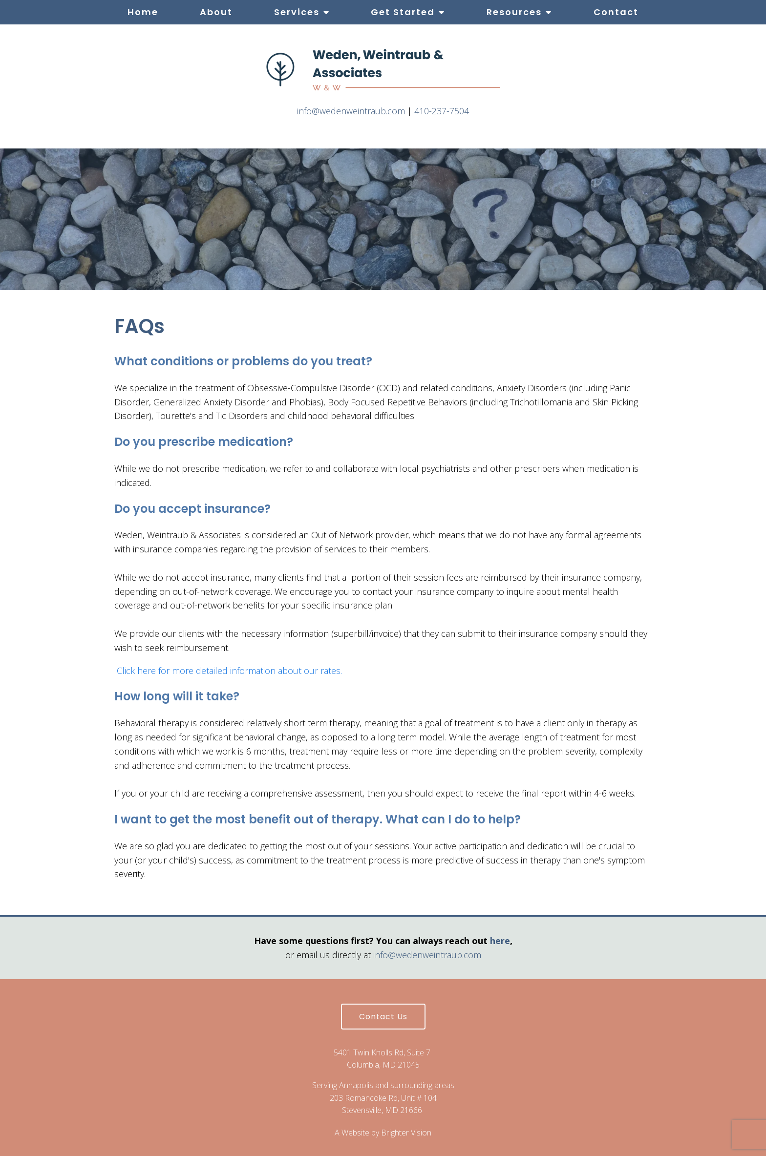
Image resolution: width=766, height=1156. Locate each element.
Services (296, 12)
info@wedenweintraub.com (351, 111)
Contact (616, 12)
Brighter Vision (406, 1132)
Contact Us (383, 1016)
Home (143, 12)
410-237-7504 (441, 111)
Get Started (403, 12)
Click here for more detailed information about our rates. (229, 670)
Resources (514, 12)
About (216, 12)
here (500, 940)
